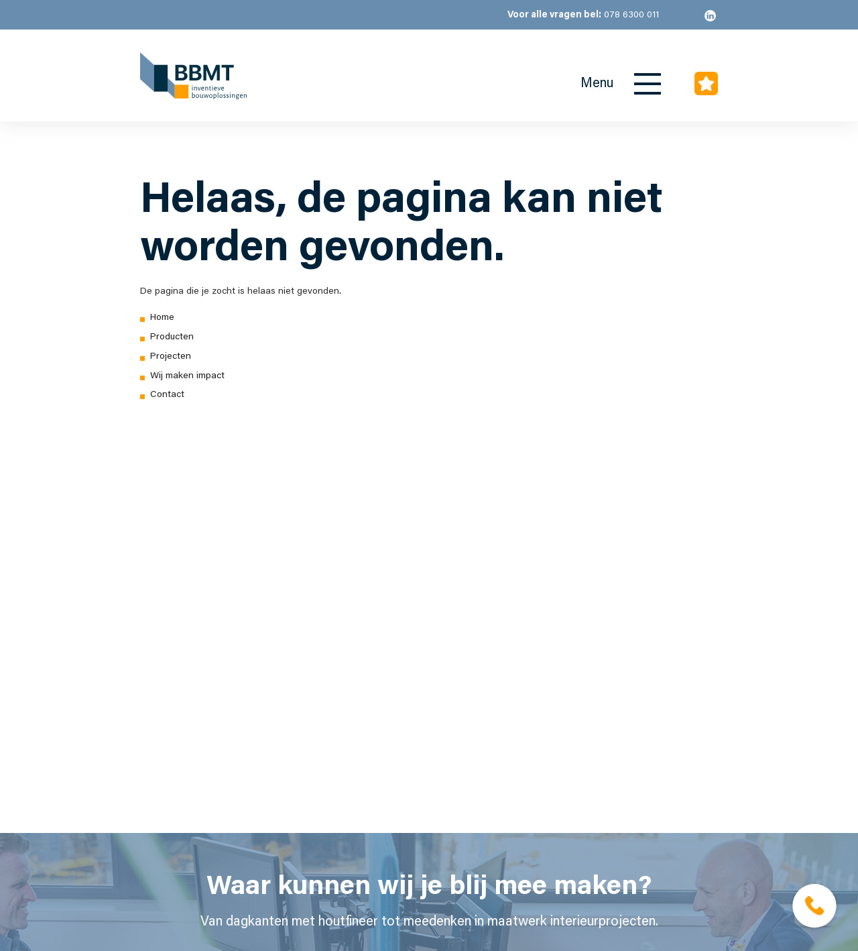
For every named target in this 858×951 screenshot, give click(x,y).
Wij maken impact (187, 376)
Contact (167, 395)
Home (162, 318)
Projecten (170, 356)
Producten (172, 337)
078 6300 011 (583, 15)
